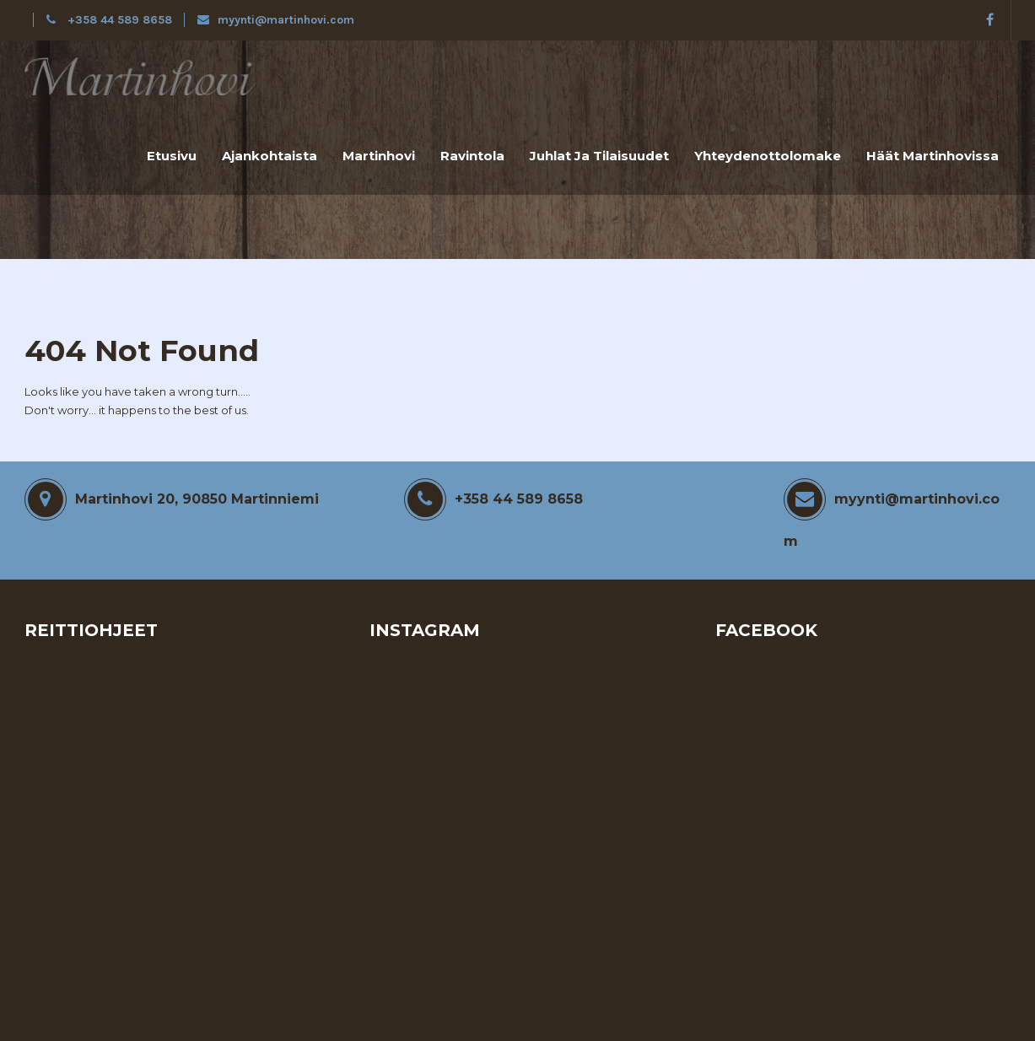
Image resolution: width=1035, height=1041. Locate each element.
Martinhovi (378, 156)
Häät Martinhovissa (932, 156)
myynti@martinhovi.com (275, 20)
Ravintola (472, 156)
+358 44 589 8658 (110, 20)
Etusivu (172, 156)
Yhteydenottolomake (767, 156)
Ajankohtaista (269, 156)
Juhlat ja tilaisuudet (599, 156)
